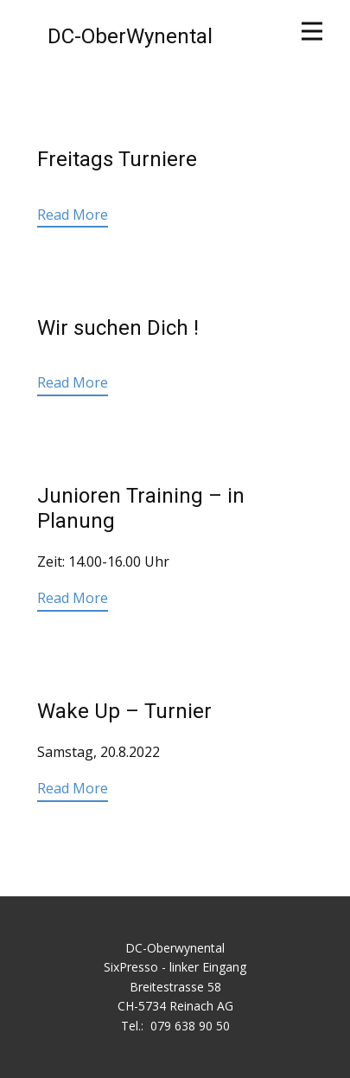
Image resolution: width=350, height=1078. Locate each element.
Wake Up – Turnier (124, 711)
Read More (72, 214)
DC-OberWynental (130, 36)
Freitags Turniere (117, 159)
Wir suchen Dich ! (118, 328)
